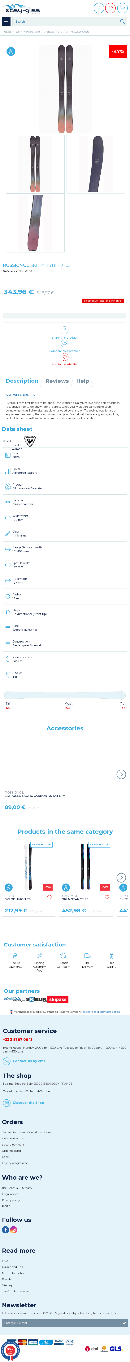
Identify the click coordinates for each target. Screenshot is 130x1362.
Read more (19, 1250)
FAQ (5, 1260)
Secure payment (13, 1144)
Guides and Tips (12, 1267)
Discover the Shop (28, 1103)
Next (121, 774)
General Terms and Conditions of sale (26, 1132)
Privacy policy (11, 1200)
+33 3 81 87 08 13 (17, 1040)
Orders (12, 1122)
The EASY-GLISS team (17, 1188)
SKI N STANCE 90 (75, 897)
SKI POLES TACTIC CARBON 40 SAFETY (35, 794)
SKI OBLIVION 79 (18, 897)
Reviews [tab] (57, 381)
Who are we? (22, 1177)
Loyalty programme (15, 1163)
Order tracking (11, 1150)
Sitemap (7, 1285)
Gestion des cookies (15, 1291)
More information (13, 1273)
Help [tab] (82, 381)
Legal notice (10, 1194)
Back (5, 1157)
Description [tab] (22, 380)
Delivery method (13, 1138)
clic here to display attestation (101, 1011)
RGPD (6, 1206)
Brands (6, 1279)
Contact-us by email (30, 1061)
